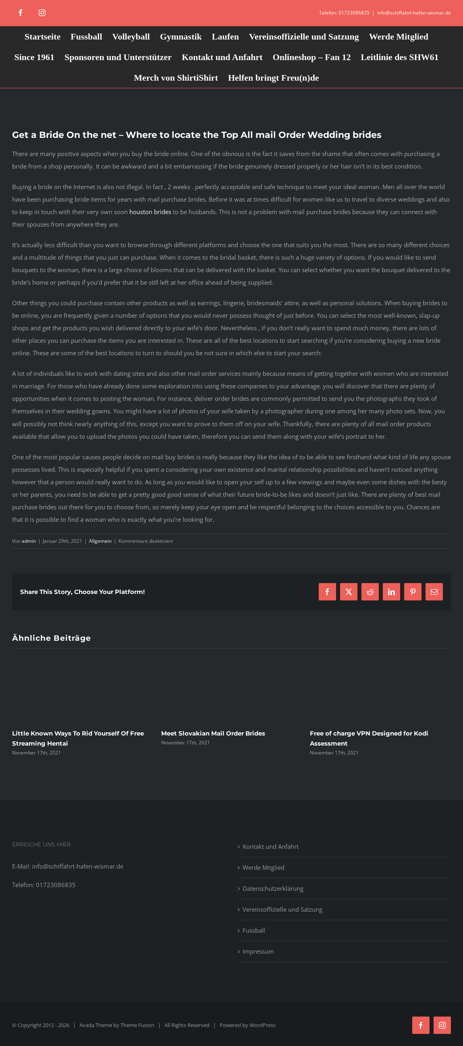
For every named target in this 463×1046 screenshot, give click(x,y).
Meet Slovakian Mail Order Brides (213, 733)
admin (29, 541)
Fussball (254, 930)
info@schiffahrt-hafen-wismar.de (414, 12)
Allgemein (100, 541)
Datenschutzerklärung (273, 888)
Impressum (258, 951)
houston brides (150, 212)
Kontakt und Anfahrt (271, 846)
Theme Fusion (137, 1025)
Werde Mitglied (263, 867)
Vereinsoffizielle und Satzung (282, 909)
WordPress (262, 1025)
